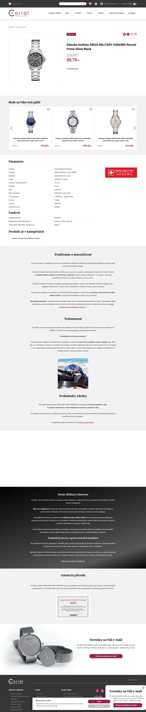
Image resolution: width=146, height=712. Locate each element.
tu (56, 706)
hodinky (78, 13)
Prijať (99, 701)
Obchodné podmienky (18, 701)
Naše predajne (41, 696)
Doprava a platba (16, 694)
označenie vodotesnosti (79, 330)
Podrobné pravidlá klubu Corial (73, 696)
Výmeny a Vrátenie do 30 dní (20, 696)
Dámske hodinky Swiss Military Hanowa (26, 238)
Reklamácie (14, 699)
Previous (11, 128)
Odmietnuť (99, 706)
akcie (67, 13)
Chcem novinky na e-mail (106, 656)
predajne (131, 13)
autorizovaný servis (86, 422)
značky (100, 13)
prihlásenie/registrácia (111, 4)
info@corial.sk (16, 4)
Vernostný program (69, 694)
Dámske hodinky (21, 27)
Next (135, 128)
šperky (89, 13)
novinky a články (55, 13)
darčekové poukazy (116, 13)
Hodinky (11, 27)
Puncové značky (16, 704)
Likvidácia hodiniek (17, 709)
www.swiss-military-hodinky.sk (73, 561)
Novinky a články (16, 707)
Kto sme (39, 694)
